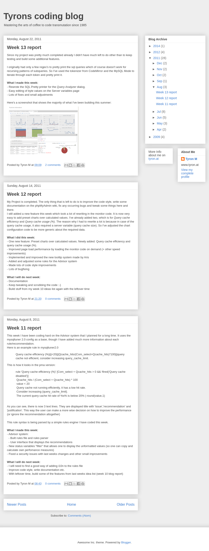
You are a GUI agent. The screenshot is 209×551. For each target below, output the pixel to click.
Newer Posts (16, 504)
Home (71, 504)
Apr (159, 129)
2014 (157, 46)
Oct (159, 75)
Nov (160, 69)
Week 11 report (24, 328)
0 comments (53, 298)
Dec (160, 63)
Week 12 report (24, 194)
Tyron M (191, 159)
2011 (157, 58)
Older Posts (126, 504)
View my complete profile (187, 173)
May (160, 123)
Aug (160, 87)
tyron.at (153, 158)
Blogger (126, 542)
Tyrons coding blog (43, 16)
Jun (159, 117)
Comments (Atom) (79, 515)
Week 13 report (24, 47)
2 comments (53, 165)
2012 (157, 52)
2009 (157, 137)
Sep (160, 81)
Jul (159, 111)
